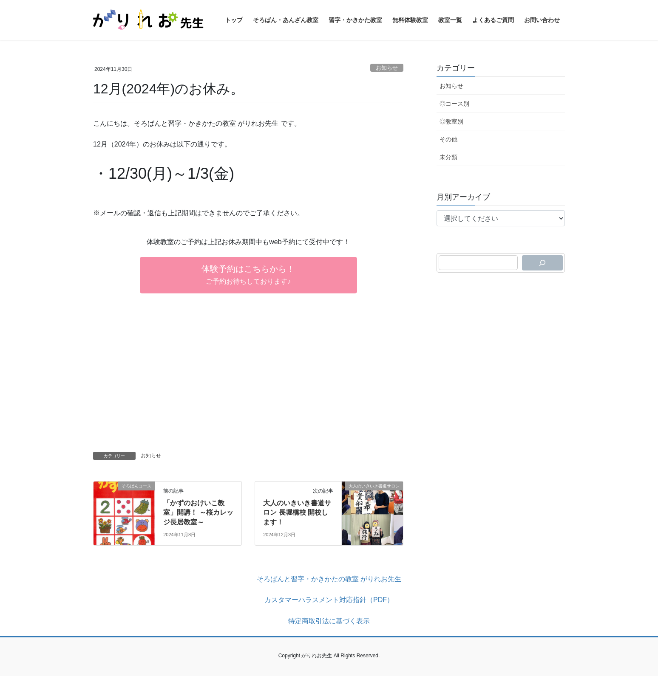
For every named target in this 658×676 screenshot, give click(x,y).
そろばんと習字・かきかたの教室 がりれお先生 (329, 579)
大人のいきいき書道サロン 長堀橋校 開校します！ (297, 512)
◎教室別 (451, 121)
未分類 (448, 157)
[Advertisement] (248, 377)
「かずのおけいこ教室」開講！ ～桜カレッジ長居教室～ (198, 512)
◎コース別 (454, 103)
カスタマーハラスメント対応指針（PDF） (329, 599)
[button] (248, 275)
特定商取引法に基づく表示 (329, 621)
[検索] (542, 262)
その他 (448, 139)
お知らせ (387, 68)
